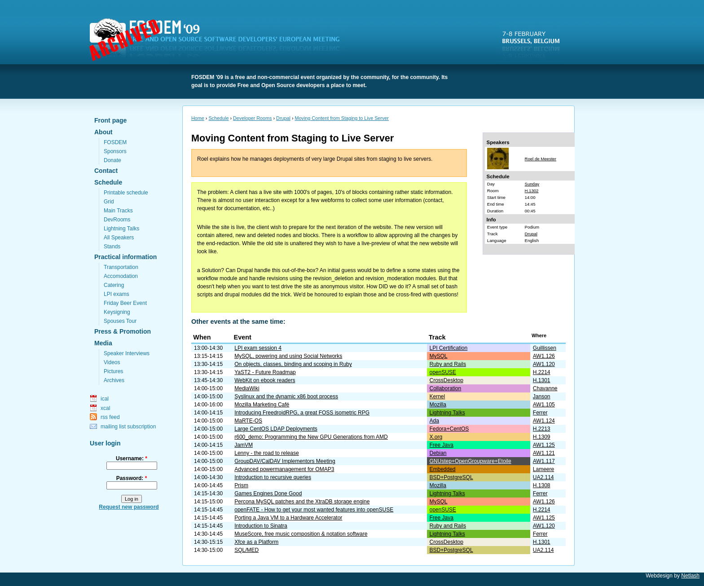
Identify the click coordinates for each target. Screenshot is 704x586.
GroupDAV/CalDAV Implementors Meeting (284, 461)
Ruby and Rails (448, 364)
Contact (106, 170)
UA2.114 (543, 477)
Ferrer (540, 413)
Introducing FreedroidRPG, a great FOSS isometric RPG (302, 413)
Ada (434, 421)
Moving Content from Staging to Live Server (342, 118)
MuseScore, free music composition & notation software (300, 534)
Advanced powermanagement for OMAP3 (284, 469)
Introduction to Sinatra (260, 526)
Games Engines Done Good (268, 493)
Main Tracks (118, 210)
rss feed (110, 417)
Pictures (113, 371)
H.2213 (541, 429)
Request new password (128, 507)
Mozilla (438, 404)
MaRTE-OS (248, 421)
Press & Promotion (122, 331)
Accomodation (121, 276)
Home (197, 118)
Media (103, 343)
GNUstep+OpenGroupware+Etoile (470, 461)
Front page (110, 120)
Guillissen (544, 348)
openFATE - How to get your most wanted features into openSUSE (313, 510)
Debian (438, 453)
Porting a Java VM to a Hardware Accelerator (288, 518)
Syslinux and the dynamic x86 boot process (286, 396)
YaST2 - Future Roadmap (265, 372)
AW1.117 (544, 461)
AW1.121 (544, 453)
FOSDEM (220, 41)
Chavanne (545, 388)
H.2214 (541, 372)
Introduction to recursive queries (272, 477)
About (103, 132)
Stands (112, 246)
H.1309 (541, 437)
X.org (436, 437)
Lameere (543, 469)
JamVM (243, 445)
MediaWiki (246, 388)
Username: (131, 458)
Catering (114, 285)
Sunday (532, 183)
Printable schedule (126, 192)
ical (105, 399)
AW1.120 (544, 364)
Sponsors (115, 151)
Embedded (443, 469)
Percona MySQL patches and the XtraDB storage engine (302, 501)
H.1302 (532, 190)
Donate (112, 160)
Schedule (108, 182)
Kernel (437, 396)
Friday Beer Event (125, 303)
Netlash (690, 576)
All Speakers (119, 237)
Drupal (283, 118)
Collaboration (446, 388)
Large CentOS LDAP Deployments (275, 429)
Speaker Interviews (127, 353)
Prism (241, 485)
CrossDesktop (446, 380)
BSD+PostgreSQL (451, 477)
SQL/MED (246, 550)
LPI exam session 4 (258, 348)
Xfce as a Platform (256, 542)
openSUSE (443, 372)
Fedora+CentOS (449, 429)
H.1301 (541, 380)
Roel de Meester (540, 158)
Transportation (121, 267)
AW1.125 (544, 445)
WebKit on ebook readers (264, 380)
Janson (541, 396)
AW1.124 (544, 421)
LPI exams (116, 294)
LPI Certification (449, 348)
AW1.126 (544, 356)
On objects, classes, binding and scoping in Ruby (293, 364)
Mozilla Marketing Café (261, 404)
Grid (109, 201)
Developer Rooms (252, 118)
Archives (114, 380)
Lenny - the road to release (266, 453)
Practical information (125, 256)
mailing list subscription (128, 426)
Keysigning (117, 312)
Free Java (441, 445)
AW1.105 (544, 404)
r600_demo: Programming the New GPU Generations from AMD (310, 437)
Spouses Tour (120, 321)
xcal (105, 408)
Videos (112, 362)
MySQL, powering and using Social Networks (288, 356)
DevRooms (117, 219)
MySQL (439, 356)
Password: (131, 478)
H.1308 (541, 485)
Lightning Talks (121, 228)
